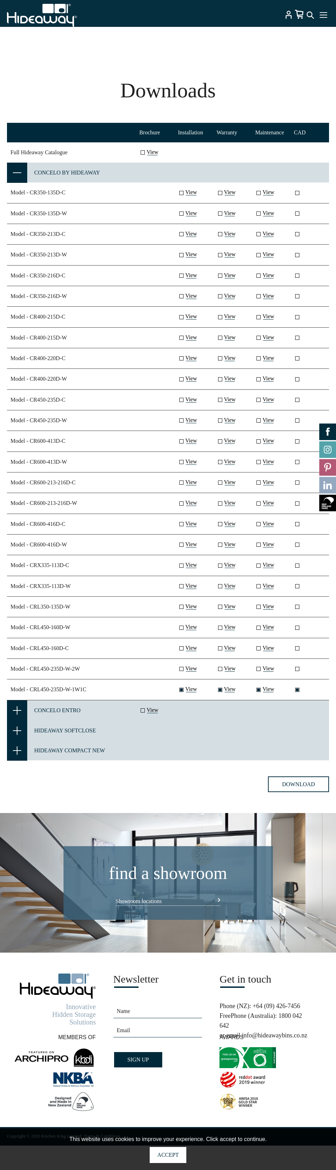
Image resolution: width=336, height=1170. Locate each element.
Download (298, 789)
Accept (168, 1155)
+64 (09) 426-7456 (276, 1010)
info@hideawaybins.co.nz (274, 1040)
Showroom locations (139, 906)
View (152, 157)
